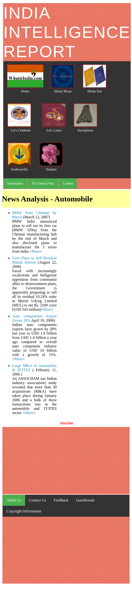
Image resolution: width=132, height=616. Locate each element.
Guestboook (85, 500)
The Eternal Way (43, 183)
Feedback (61, 500)
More (36, 251)
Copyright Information (23, 511)
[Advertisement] (93, 313)
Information (15, 183)
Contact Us (37, 500)
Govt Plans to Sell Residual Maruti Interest (34, 260)
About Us (13, 500)
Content (68, 183)
